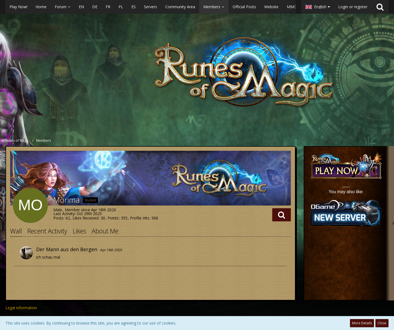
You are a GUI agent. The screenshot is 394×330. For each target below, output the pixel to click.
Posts (58, 218)
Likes (79, 231)
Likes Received (86, 218)
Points (113, 218)
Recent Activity (47, 231)
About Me (105, 231)
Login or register (352, 6)
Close (382, 323)
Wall (16, 231)
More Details (362, 323)
